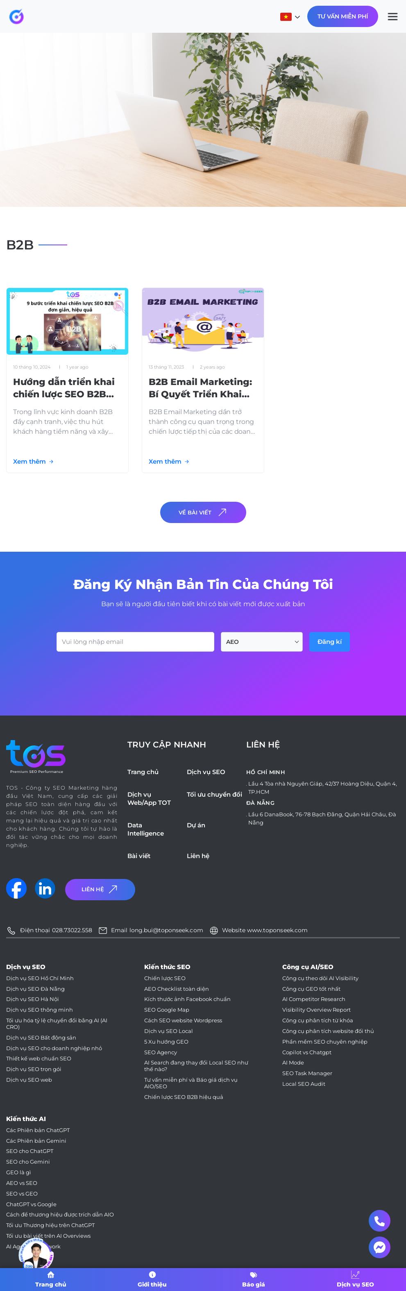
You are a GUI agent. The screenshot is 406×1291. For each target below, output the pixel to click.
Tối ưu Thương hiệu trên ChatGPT (50, 1225)
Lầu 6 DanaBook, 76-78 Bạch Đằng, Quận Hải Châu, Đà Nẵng (322, 818)
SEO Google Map (166, 1010)
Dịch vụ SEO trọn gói (33, 1069)
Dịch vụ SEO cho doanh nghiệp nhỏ (54, 1048)
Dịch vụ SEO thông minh (39, 1010)
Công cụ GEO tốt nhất (311, 989)
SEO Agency (160, 1052)
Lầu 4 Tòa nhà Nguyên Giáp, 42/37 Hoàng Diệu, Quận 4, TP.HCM (322, 787)
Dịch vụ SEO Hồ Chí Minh (40, 978)
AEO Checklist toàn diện (176, 989)
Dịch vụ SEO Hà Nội (32, 999)
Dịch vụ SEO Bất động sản (41, 1038)
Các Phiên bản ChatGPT (38, 1130)
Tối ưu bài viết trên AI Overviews (48, 1236)
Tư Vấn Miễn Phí (343, 16)
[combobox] (262, 642)
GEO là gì (18, 1172)
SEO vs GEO (22, 1194)
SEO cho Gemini (28, 1162)
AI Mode (293, 1063)
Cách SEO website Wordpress (183, 1020)
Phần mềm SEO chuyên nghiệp (324, 1042)
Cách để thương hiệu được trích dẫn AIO (60, 1215)
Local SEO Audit (303, 1084)
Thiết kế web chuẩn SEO (38, 1058)
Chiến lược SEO (165, 978)
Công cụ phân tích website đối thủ (328, 1031)
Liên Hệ (100, 889)
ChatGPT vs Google (31, 1204)
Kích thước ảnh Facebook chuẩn (187, 999)
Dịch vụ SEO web (29, 1080)
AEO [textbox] (232, 642)
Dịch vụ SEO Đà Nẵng (35, 989)
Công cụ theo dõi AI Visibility (320, 978)
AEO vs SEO (21, 1183)
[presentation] (119, 674)
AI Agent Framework (33, 1246)
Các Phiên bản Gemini (36, 1141)
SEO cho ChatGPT (29, 1151)
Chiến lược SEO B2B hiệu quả (183, 1097)
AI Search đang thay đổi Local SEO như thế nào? (196, 1066)
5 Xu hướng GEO (166, 1042)
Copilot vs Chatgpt (306, 1052)
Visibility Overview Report (316, 1010)
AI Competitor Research (313, 999)
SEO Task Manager (307, 1073)
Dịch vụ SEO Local (168, 1031)
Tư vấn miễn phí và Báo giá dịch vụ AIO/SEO (191, 1083)
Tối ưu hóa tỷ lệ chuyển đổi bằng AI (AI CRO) (56, 1023)
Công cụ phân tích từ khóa (317, 1020)
